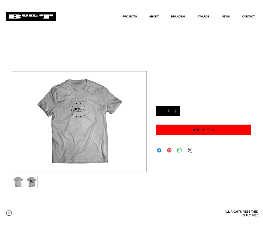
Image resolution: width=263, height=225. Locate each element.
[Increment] (176, 111)
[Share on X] (190, 150)
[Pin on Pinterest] (169, 150)
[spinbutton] (168, 111)
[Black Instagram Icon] (9, 213)
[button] (156, 16)
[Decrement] (159, 111)
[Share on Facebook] (159, 150)
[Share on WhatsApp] (179, 150)
